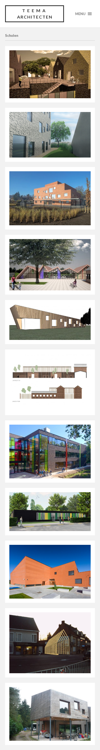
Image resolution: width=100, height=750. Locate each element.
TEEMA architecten (35, 13)
